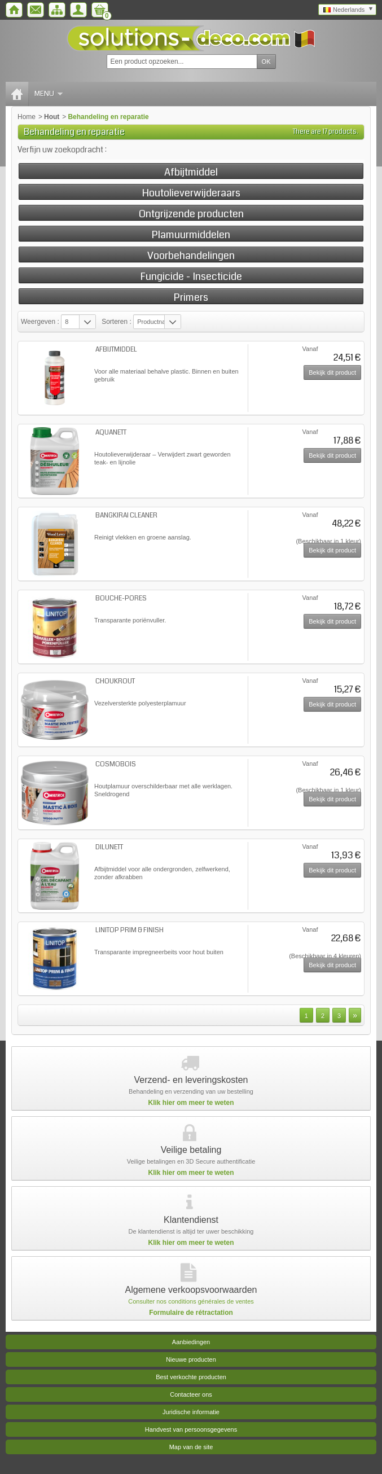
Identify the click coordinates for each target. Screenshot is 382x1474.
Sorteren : (117, 322)
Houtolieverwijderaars (191, 193)
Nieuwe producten (191, 1359)
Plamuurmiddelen (191, 234)
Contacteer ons (191, 1394)
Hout (51, 117)
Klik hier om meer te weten (191, 1103)
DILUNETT (109, 847)
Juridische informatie (191, 1412)
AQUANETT (110, 432)
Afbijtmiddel (191, 172)
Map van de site (191, 1447)
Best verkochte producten (191, 1377)
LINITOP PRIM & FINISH (129, 930)
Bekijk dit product (332, 372)
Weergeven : (40, 322)
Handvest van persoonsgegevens (191, 1429)
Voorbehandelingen (191, 255)
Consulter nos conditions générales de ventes (191, 1301)
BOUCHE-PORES (121, 598)
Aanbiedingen (191, 1342)
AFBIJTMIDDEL (116, 349)
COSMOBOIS (115, 764)
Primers (191, 297)
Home (26, 117)
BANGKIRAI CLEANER (126, 515)
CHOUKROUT (115, 681)
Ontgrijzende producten (191, 214)
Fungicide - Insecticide (191, 276)
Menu (48, 94)
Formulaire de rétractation (191, 1313)
